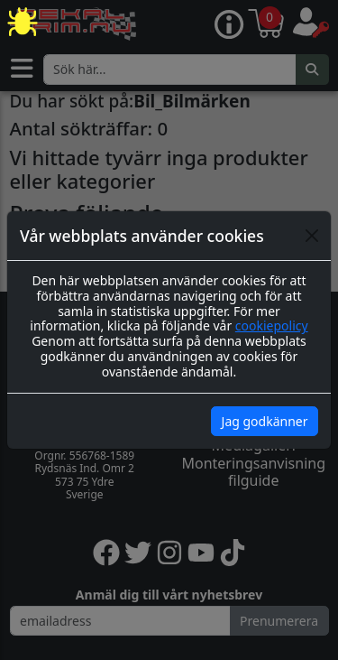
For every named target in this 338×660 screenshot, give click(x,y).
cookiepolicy (271, 325)
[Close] (311, 235)
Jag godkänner (265, 421)
